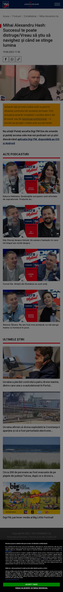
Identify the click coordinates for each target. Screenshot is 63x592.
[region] (31, 566)
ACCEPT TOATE (31, 584)
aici (41, 559)
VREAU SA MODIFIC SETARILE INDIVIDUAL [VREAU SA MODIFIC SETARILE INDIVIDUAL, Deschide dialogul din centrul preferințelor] (31, 588)
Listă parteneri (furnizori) (12, 579)
